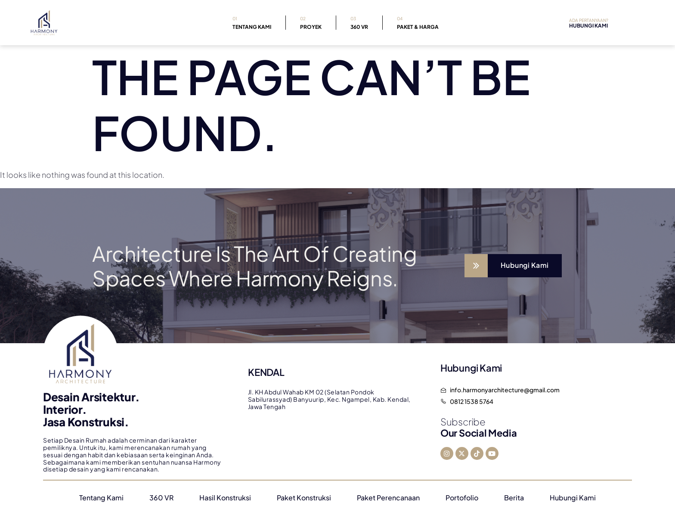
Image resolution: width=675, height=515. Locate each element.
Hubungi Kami (573, 497)
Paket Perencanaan (388, 497)
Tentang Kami (251, 22)
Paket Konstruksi (304, 497)
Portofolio (462, 497)
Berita (514, 497)
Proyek (311, 22)
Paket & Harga (418, 22)
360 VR (359, 22)
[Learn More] (513, 265)
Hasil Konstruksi (225, 497)
